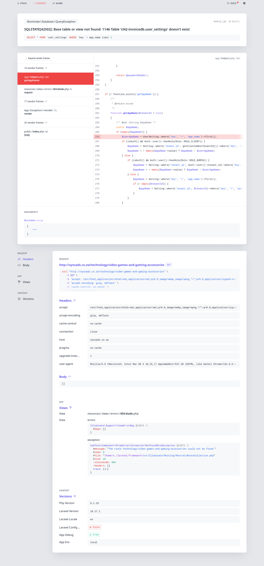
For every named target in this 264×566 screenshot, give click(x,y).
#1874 (142, 425)
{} (119, 429)
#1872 (183, 445)
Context (23, 293)
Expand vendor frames (38, 58)
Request (22, 253)
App (20, 276)
